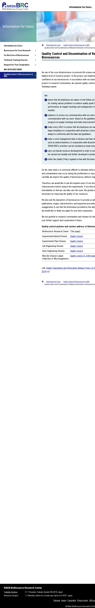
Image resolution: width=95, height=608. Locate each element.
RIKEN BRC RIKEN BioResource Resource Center (15, 6)
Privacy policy (82, 600)
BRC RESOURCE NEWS (13, 69)
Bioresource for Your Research (17, 50)
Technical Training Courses (16, 60)
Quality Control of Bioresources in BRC (18, 75)
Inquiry (63, 600)
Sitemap (57, 600)
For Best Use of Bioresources (16, 55)
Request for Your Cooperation (16, 65)
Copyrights (72, 600)
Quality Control (76, 236)
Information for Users (80, 7)
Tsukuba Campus (11, 592)
